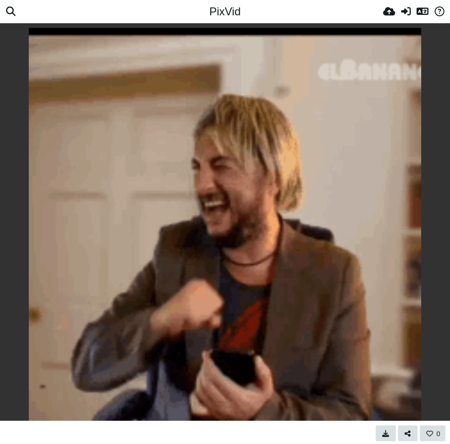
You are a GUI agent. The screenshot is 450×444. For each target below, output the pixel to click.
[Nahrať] (389, 11)
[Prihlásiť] (406, 11)
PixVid (225, 11)
